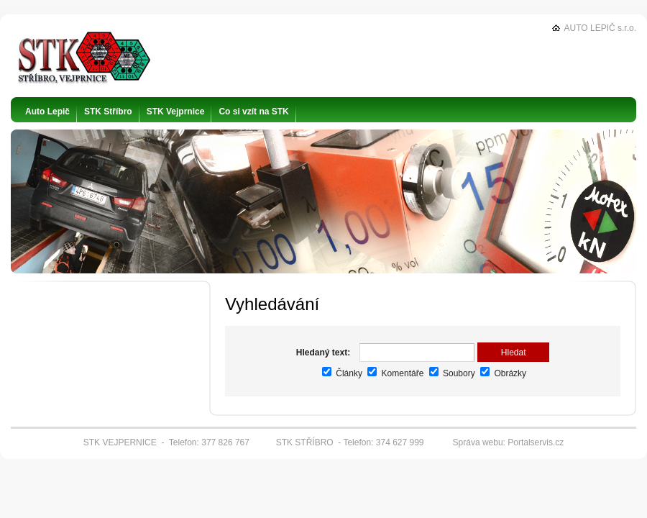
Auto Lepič (47, 111)
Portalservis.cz (536, 442)
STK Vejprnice (176, 111)
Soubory (452, 373)
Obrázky (503, 373)
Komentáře (395, 373)
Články (342, 373)
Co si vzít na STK (253, 111)
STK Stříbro (108, 111)
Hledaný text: (323, 352)
